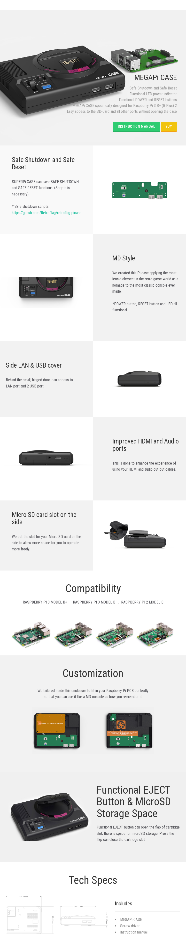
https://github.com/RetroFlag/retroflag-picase (46, 212)
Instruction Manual (136, 127)
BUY (169, 127)
